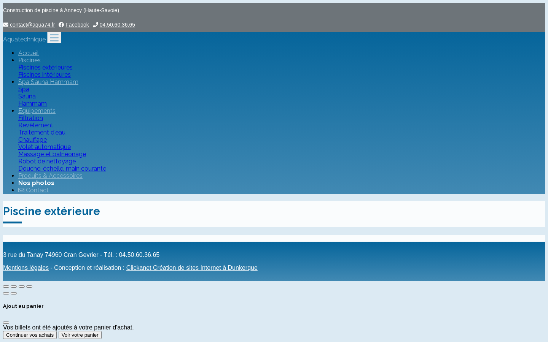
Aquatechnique (25, 39)
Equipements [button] (37, 110)
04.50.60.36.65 (117, 25)
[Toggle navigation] (54, 37)
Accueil (28, 53)
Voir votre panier (80, 335)
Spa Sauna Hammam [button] (48, 82)
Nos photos (36, 183)
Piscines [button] (29, 60)
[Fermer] (6, 322)
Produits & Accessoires (50, 175)
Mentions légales (26, 267)
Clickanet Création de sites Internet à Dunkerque (192, 267)
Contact (33, 190)
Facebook (77, 25)
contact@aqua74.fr (29, 25)
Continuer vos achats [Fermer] (30, 335)
